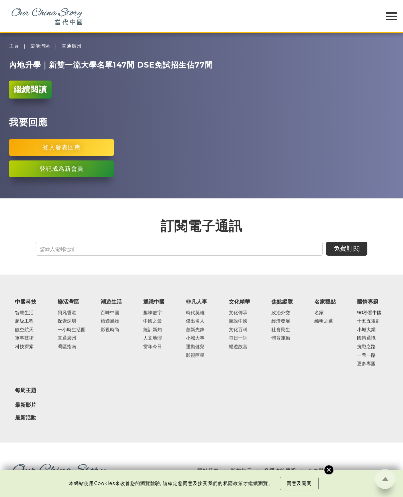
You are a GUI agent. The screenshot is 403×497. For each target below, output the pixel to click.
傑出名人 (195, 321)
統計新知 (152, 330)
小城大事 (195, 338)
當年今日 (152, 347)
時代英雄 (195, 313)
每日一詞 (238, 338)
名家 (319, 313)
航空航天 (24, 330)
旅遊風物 (110, 321)
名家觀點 (325, 301)
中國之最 (152, 321)
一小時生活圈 (72, 330)
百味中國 (110, 313)
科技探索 (24, 347)
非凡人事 (196, 301)
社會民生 (280, 330)
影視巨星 (195, 355)
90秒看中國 (369, 313)
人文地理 (152, 338)
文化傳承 (238, 313)
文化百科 (238, 330)
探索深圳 (67, 321)
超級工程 (24, 321)
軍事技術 (24, 338)
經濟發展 (280, 321)
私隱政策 (233, 483)
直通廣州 (72, 46)
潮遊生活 (111, 301)
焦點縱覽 (282, 301)
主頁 (14, 46)
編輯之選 (323, 321)
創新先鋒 (195, 330)
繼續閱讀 (30, 89)
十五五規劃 (368, 321)
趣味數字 (152, 313)
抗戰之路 (366, 347)
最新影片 (25, 405)
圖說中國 (238, 321)
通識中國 (154, 301)
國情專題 (367, 301)
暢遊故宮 (238, 347)
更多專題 (366, 364)
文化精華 (239, 301)
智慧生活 (24, 313)
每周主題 (25, 390)
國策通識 (366, 338)
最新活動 (25, 417)
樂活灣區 (40, 46)
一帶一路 (366, 355)
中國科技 (25, 301)
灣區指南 (67, 347)
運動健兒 (195, 347)
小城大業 (366, 330)
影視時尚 (110, 330)
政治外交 (280, 313)
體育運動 (280, 338)
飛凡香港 (67, 313)
